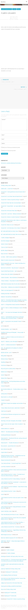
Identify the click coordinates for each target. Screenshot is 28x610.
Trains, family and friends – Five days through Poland (11, 463)
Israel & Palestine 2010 (6, 9)
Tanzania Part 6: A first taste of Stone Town (9, 210)
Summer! (2, 375)
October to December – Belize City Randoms (9, 277)
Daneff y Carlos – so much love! (7, 188)
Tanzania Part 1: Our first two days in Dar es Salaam (10, 228)
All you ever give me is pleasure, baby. (8, 368)
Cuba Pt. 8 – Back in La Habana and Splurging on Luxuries (11, 307)
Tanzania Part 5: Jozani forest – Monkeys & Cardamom (11, 213)
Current (2, 494)
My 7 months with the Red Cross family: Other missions (11, 234)
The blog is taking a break (6, 185)
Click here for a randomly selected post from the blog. (11, 163)
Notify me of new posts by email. (9, 150)
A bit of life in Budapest (5, 240)
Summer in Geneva (4, 244)
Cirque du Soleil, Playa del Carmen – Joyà (8, 271)
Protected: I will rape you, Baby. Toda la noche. (15, 556)
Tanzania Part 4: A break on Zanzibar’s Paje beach (10, 217)
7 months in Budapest (5, 237)
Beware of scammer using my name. (7, 260)
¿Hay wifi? (3, 417)
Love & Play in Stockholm (5, 466)
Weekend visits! (4, 371)
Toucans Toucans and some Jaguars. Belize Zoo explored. (12, 424)
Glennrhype (3, 556)
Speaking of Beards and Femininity (10, 575)
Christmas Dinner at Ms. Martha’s (7, 274)
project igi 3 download (5, 568)
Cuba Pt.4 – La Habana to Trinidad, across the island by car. (12, 337)
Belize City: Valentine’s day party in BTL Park (9, 537)
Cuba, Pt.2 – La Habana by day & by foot (8, 344)
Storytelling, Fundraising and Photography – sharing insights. (12, 332)
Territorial (3, 386)
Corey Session (3, 365)
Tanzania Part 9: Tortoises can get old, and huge (10, 199)
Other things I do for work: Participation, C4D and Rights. (11, 420)
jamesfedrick (3, 564)
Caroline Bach (15, 18)
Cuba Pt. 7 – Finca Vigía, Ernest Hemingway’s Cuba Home (11, 312)
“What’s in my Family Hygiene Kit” (7, 290)
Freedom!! (3, 400)
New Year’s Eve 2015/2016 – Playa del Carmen (9, 267)
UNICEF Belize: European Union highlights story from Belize (12, 403)
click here (3, 559)
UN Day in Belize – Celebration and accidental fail (10, 287)
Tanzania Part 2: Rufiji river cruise (7, 224)
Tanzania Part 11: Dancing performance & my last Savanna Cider (12, 191)
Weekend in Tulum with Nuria (6, 296)
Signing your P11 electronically (11, 572)
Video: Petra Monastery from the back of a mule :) (10, 514)
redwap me (3, 582)
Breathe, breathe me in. (5, 428)
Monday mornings (4, 358)
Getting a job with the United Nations (14, 586)
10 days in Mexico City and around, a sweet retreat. (10, 407)
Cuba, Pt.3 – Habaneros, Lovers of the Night (9, 341)
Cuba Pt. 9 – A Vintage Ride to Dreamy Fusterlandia (10, 304)
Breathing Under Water (5, 293)
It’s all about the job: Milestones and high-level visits (10, 414)
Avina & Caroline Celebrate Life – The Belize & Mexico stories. (12, 389)
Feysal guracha (4, 586)
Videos (18, 9)
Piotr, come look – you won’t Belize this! (8, 446)
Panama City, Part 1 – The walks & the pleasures (10, 442)
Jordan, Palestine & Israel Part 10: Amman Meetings (10, 478)
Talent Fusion (3, 411)
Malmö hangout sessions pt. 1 (6, 534)
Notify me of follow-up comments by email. (11, 147)
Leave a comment (14, 19)
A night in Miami (4, 452)
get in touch (20, 606)
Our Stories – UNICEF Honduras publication (9, 256)
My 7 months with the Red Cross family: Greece (9, 231)
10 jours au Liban (4, 247)
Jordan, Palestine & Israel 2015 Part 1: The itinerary (10, 526)
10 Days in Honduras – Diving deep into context (10, 280)
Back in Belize (3, 449)
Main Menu (14, 2)
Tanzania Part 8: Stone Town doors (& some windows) (11, 202)
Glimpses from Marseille (5, 460)
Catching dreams (4, 393)
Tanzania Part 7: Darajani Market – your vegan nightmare (11, 206)
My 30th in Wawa (4, 250)
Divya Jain (3, 589)
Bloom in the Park (4, 253)
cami (2, 575)
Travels (14, 9)
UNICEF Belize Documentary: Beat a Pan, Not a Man (10, 283)
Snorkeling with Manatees (6, 435)
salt (1, 326)
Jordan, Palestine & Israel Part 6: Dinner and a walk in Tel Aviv (12, 497)
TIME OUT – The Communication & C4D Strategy (10, 431)
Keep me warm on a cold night (6, 397)
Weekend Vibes (4, 378)
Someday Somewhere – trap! (6, 329)
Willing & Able (3, 355)
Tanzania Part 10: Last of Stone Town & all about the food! (11, 196)
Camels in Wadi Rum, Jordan (6, 511)
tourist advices (3, 578)
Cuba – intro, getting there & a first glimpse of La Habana (11, 348)
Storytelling (3, 362)
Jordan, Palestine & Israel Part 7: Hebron (8, 491)
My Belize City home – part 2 (6, 352)
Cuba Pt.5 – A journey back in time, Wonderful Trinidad (11, 321)
